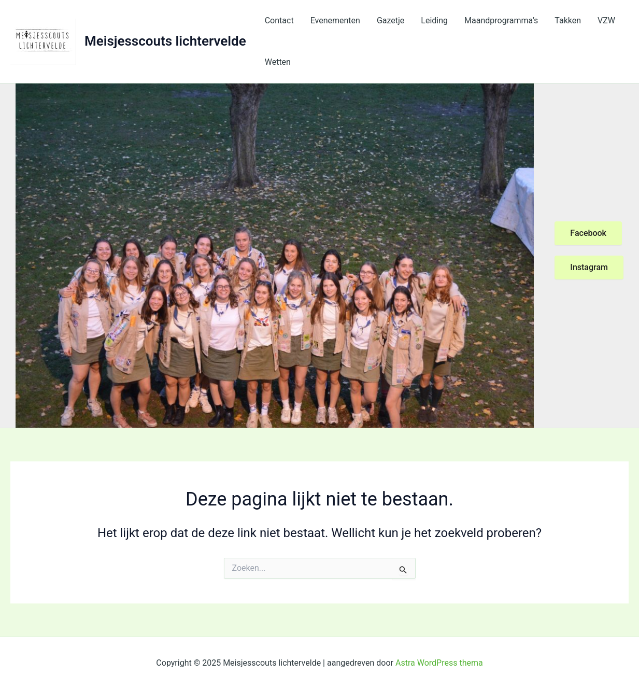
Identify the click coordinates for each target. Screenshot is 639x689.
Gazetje (390, 20)
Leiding (434, 20)
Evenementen (335, 20)
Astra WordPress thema (439, 663)
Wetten (278, 62)
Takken (568, 20)
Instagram (589, 267)
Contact (279, 20)
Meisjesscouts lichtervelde (165, 41)
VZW (606, 20)
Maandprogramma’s (501, 20)
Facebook (588, 233)
